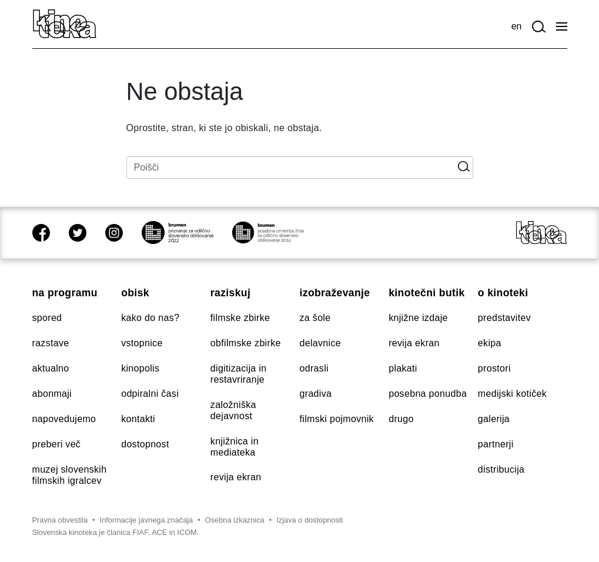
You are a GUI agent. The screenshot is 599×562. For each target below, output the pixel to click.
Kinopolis (140, 368)
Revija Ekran (236, 477)
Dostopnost (145, 444)
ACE (159, 532)
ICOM (186, 532)
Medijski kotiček (512, 394)
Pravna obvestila (60, 520)
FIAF (140, 532)
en (516, 26)
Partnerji (496, 444)
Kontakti (138, 419)
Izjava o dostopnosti (309, 520)
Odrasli (314, 368)
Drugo (401, 419)
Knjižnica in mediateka (234, 446)
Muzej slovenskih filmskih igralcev (69, 475)
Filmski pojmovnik (337, 419)
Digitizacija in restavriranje (238, 373)
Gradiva (316, 394)
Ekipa (489, 343)
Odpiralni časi (150, 394)
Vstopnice (141, 343)
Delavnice (320, 343)
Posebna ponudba (428, 394)
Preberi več (56, 444)
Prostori (494, 368)
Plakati (403, 368)
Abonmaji (52, 394)
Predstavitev (504, 318)
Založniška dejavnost (233, 410)
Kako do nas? (150, 318)
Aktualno (50, 368)
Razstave (50, 343)
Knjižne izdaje (418, 318)
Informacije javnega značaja (146, 520)
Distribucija (501, 469)
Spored (47, 318)
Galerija (494, 419)
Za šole (315, 318)
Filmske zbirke (240, 318)
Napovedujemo (64, 419)
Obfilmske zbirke (245, 343)
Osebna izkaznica (235, 520)
